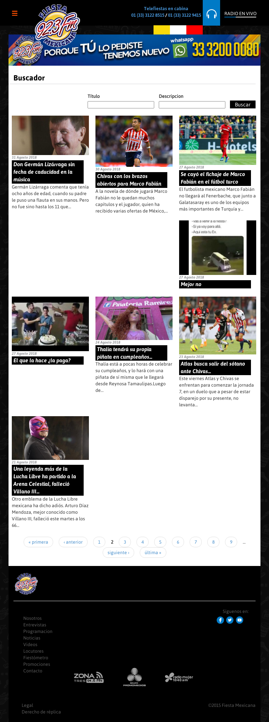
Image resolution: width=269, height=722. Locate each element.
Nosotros (32, 618)
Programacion (37, 631)
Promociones (36, 664)
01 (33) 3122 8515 (147, 15)
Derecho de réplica (41, 711)
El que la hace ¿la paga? (42, 360)
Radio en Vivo (240, 13)
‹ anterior (73, 542)
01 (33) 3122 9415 (184, 15)
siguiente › (118, 552)
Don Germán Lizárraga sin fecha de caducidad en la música (44, 171)
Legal (27, 705)
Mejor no (191, 284)
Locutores (33, 651)
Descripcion (171, 96)
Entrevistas (34, 624)
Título (94, 96)
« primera (38, 542)
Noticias (31, 638)
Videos (30, 644)
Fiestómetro (35, 657)
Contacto (32, 670)
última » (153, 552)
